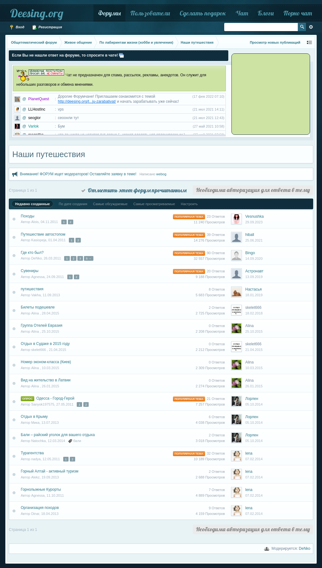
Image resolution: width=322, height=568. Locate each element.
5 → (89, 258)
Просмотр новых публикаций (275, 42)
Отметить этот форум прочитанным (133, 190)
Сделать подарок (203, 13)
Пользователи (150, 13)
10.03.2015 (254, 368)
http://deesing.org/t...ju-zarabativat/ (87, 101)
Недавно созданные (32, 204)
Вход (16, 27)
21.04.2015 (254, 350)
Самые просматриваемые (154, 204)
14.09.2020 (254, 258)
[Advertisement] (271, 93)
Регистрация (47, 27)
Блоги (266, 13)
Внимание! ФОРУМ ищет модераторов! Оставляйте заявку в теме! (78, 174)
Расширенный (311, 27)
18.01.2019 (254, 295)
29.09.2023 (254, 222)
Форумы (109, 13)
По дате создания (73, 204)
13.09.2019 (254, 277)
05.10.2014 (254, 404)
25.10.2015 (254, 331)
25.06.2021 (254, 240)
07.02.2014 (254, 459)
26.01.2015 (254, 386)
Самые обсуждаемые (110, 204)
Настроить (189, 204)
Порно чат (297, 13)
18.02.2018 (254, 313)
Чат (242, 13)
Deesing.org (36, 13)
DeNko (304, 548)
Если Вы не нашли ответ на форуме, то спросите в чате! (65, 55)
